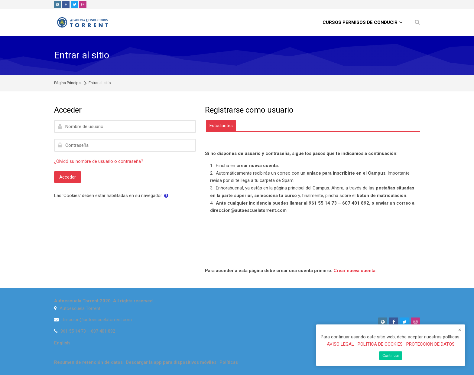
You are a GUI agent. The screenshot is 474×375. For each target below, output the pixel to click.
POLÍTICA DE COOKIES (380, 344)
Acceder (67, 177)
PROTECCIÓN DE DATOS (430, 344)
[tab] (221, 125)
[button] (167, 196)
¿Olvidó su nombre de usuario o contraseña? (98, 161)
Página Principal (68, 83)
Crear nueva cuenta (354, 270)
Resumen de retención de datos (88, 362)
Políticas (228, 362)
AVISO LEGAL (340, 344)
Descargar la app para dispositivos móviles (171, 362)
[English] (62, 343)
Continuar (390, 355)
